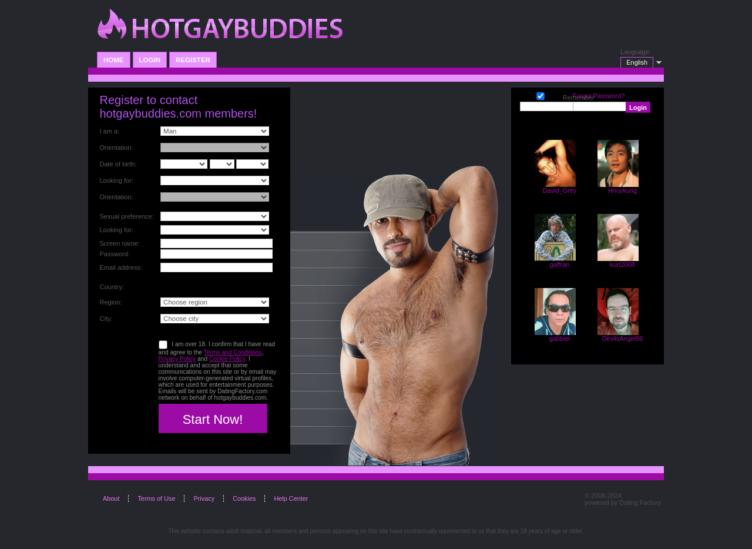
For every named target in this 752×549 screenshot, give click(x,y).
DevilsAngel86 (622, 338)
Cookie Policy (227, 359)
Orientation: (116, 147)
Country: (112, 286)
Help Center (291, 498)
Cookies (244, 498)
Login (149, 59)
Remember (540, 95)
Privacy (203, 498)
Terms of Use (156, 498)
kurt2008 (622, 264)
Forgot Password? (599, 95)
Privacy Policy (177, 359)
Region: (111, 302)
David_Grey (559, 190)
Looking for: (116, 180)
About (111, 498)
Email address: (121, 267)
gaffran (560, 264)
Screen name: (120, 243)
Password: (115, 253)
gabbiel (559, 338)
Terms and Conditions (233, 352)
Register (193, 59)
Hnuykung (622, 190)
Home (113, 59)
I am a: (110, 131)
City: (106, 318)
